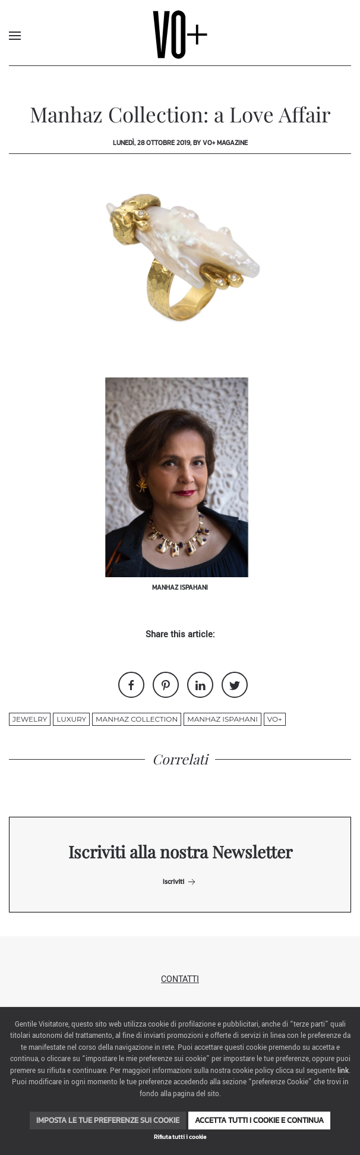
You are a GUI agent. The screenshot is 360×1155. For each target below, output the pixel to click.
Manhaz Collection (137, 719)
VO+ (274, 719)
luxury (71, 719)
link (343, 1071)
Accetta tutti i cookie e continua (259, 1120)
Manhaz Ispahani (222, 719)
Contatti (180, 979)
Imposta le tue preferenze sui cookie (107, 1120)
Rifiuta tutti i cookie (180, 1136)
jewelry (29, 719)
